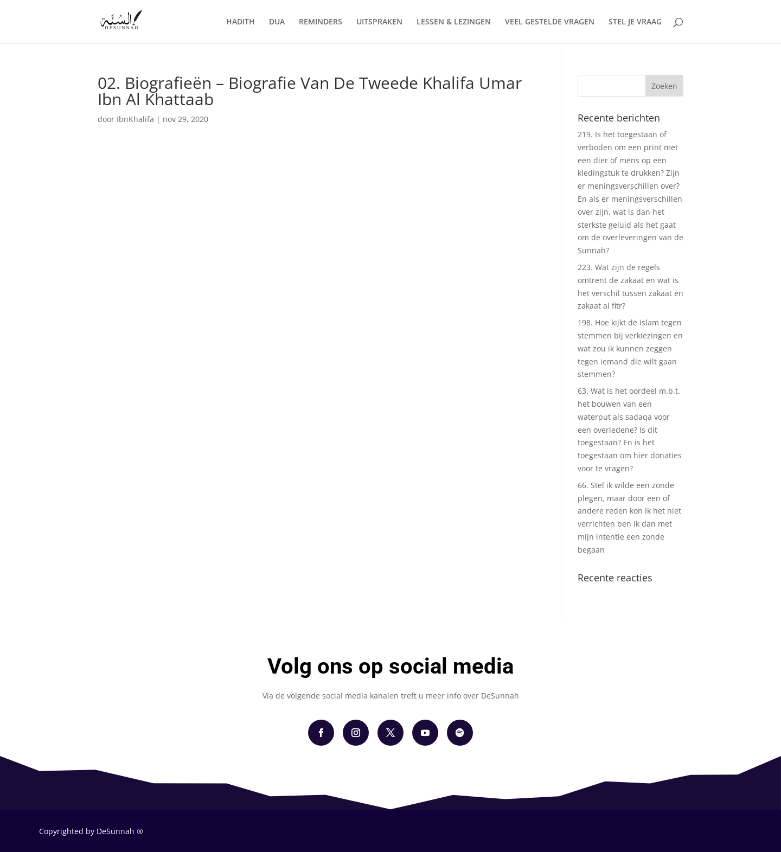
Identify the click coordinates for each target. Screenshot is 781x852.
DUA (277, 22)
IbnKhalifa (135, 119)
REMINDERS (320, 22)
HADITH (240, 22)
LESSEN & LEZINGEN (454, 22)
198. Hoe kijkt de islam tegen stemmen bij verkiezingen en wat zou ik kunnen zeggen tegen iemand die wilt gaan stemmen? (630, 348)
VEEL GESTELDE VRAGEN (549, 22)
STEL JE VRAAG (635, 22)
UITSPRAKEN (379, 22)
